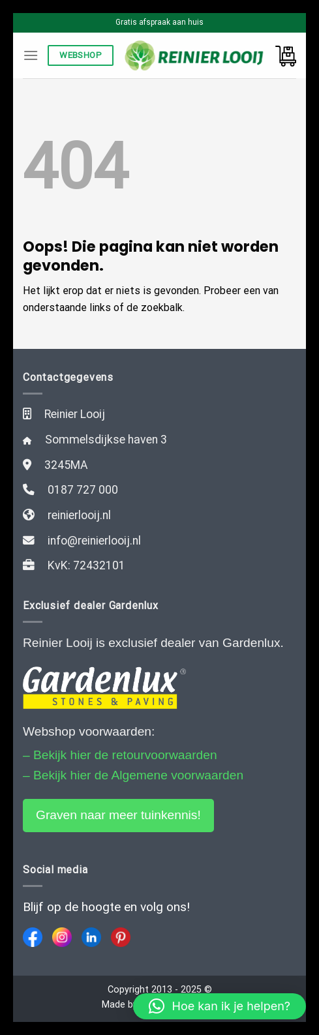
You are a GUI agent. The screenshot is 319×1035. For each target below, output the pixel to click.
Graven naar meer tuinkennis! (118, 815)
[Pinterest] (120, 937)
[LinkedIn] (91, 937)
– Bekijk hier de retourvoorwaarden (120, 755)
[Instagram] (62, 937)
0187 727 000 (83, 489)
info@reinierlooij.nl (94, 540)
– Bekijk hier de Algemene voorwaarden (133, 775)
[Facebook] (32, 937)
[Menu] (30, 55)
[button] (219, 1006)
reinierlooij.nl (79, 515)
